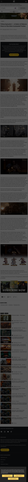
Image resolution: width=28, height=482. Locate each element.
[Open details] (27, 29)
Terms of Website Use (4, 469)
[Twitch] (11, 432)
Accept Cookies (14, 54)
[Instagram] (5, 432)
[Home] (14, 11)
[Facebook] (1, 432)
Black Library (3, 459)
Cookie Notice (3, 471)
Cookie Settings (3, 474)
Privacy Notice (3, 476)
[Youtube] (8, 432)
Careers (2, 462)
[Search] (2, 11)
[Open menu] (26, 11)
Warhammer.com (4, 457)
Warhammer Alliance (4, 464)
